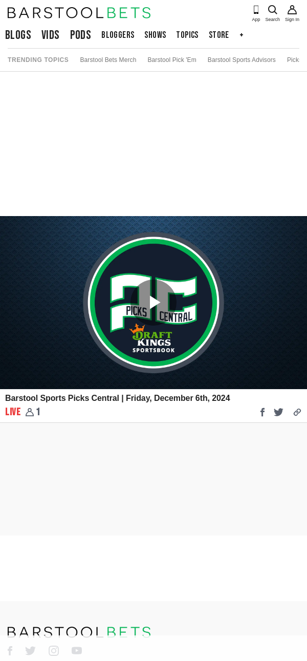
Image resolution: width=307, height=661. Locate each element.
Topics (187, 35)
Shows (155, 35)
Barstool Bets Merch (108, 59)
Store (219, 35)
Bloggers (117, 35)
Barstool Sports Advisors (242, 59)
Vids (50, 35)
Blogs (18, 35)
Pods (81, 35)
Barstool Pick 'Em (171, 59)
